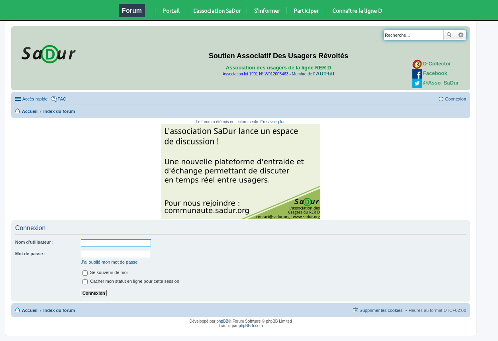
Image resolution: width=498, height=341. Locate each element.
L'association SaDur (217, 10)
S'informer (267, 10)
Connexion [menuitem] (455, 99)
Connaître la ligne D (357, 10)
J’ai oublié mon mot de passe (109, 262)
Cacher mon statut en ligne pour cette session (130, 281)
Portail (171, 10)
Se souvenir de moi (104, 272)
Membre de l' (313, 74)
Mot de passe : (30, 253)
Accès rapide (35, 99)
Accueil (29, 111)
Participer (306, 10)
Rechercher (449, 35)
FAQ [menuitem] (62, 99)
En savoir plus (272, 122)
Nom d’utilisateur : (34, 242)
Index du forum (59, 111)
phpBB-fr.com (251, 325)
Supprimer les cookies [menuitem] (380, 310)
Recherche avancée (460, 35)
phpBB (222, 321)
